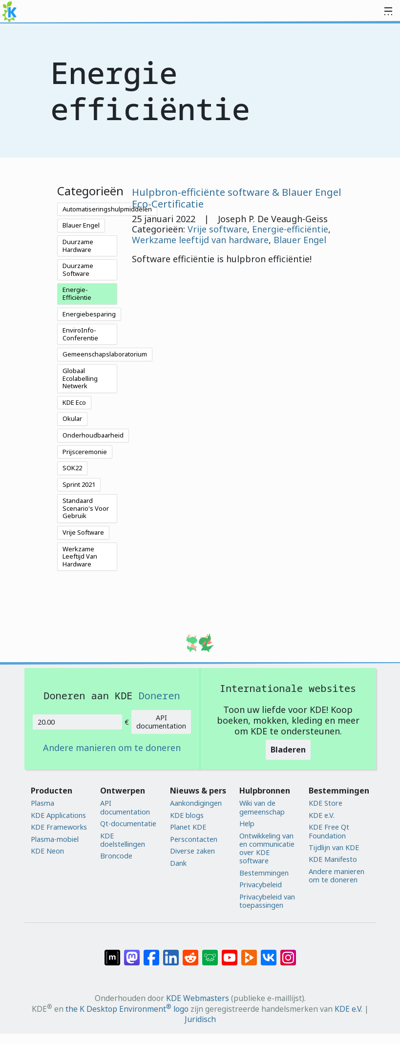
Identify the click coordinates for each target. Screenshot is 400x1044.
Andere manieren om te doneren (112, 748)
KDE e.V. (322, 815)
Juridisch (200, 1019)
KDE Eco (74, 402)
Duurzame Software (78, 269)
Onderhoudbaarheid (93, 435)
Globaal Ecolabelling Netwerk (80, 378)
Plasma (42, 803)
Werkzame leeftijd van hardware (200, 240)
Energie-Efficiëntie (77, 293)
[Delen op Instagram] (288, 952)
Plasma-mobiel (55, 839)
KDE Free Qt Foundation (329, 831)
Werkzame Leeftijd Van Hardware (80, 556)
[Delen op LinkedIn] (171, 952)
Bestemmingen (264, 873)
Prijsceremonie (85, 451)
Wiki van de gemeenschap (262, 807)
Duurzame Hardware (78, 245)
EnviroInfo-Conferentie (80, 334)
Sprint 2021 (79, 484)
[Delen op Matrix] (112, 952)
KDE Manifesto (333, 859)
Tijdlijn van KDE (334, 847)
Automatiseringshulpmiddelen (107, 209)
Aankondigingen (196, 803)
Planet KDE (188, 827)
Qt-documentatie (128, 823)
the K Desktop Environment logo (127, 1008)
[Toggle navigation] (388, 11)
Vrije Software (83, 532)
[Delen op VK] (268, 952)
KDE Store (325, 803)
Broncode (116, 856)
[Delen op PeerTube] (249, 952)
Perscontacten (193, 839)
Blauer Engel (81, 225)
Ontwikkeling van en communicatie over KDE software (267, 848)
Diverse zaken (192, 851)
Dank (178, 863)
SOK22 (72, 467)
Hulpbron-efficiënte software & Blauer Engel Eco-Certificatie (236, 197)
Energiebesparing (89, 314)
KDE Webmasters (197, 998)
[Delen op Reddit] (190, 952)
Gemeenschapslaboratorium (105, 354)
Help (246, 823)
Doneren (159, 695)
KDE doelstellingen (122, 840)
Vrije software (217, 229)
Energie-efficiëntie (290, 229)
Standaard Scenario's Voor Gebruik (86, 508)
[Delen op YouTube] (229, 952)
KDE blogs (187, 815)
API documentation (161, 722)
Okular (72, 418)
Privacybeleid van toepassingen (267, 901)
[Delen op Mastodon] (132, 952)
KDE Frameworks (59, 827)
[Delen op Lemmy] (210, 952)
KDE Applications (58, 815)
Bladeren (288, 749)
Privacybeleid (260, 884)
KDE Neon (47, 851)
